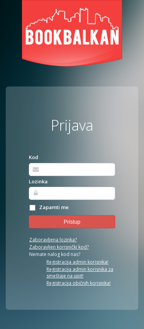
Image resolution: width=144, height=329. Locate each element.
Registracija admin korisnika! (77, 262)
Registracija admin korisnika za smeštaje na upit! (79, 272)
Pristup (72, 222)
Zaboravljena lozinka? (53, 239)
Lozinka (38, 181)
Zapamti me (49, 207)
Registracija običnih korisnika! (78, 283)
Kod (33, 157)
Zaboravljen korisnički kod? (59, 247)
